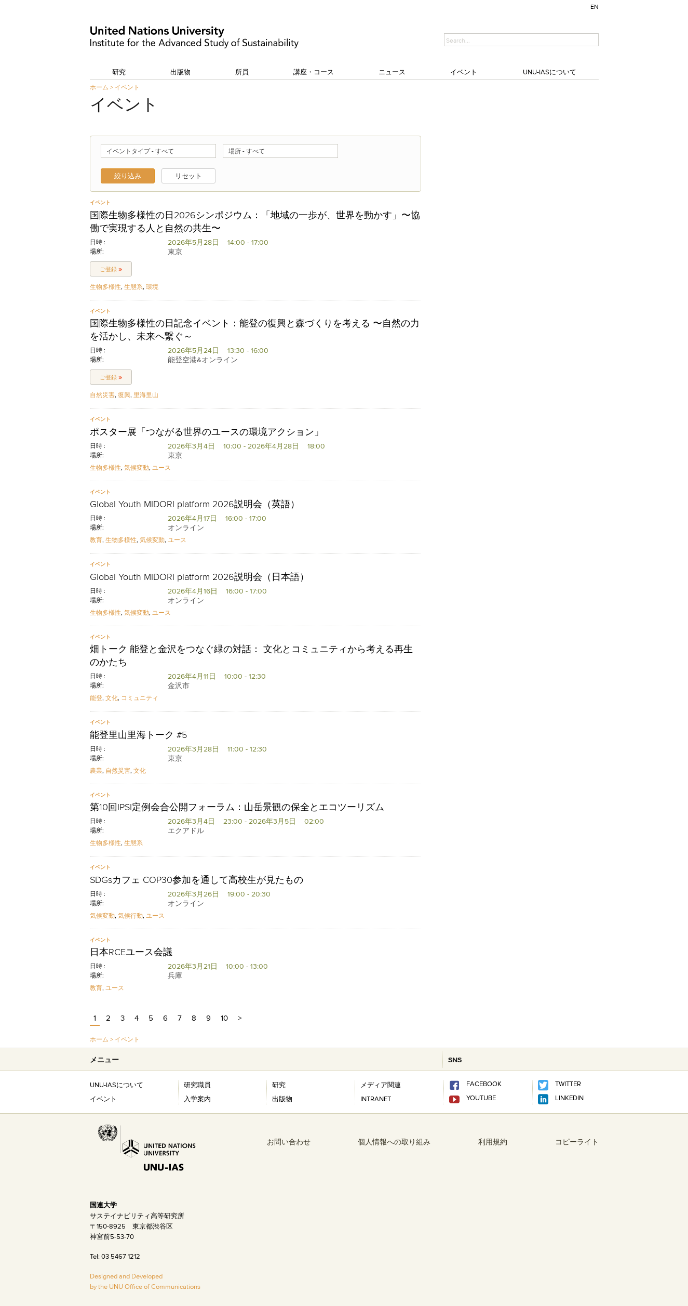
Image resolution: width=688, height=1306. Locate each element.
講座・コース (313, 71)
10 (224, 1017)
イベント (463, 71)
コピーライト (577, 1141)
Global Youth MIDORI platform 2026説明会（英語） (195, 504)
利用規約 (492, 1141)
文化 (111, 697)
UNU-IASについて (549, 71)
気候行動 (130, 915)
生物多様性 (105, 286)
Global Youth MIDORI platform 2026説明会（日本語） (199, 577)
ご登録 (111, 269)
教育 (96, 539)
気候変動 (136, 467)
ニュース (392, 71)
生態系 (133, 286)
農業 (96, 770)
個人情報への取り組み (394, 1141)
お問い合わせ (289, 1141)
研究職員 (197, 1084)
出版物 (180, 71)
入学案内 (197, 1098)
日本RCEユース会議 (131, 952)
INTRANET (375, 1098)
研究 (119, 71)
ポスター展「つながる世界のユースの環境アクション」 (206, 432)
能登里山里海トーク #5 (138, 735)
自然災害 (102, 394)
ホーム (99, 87)
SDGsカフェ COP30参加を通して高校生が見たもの (196, 880)
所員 (242, 71)
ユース (161, 467)
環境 (152, 286)
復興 (124, 394)
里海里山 (145, 394)
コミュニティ (139, 697)
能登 (96, 697)
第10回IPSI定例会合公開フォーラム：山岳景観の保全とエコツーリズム (237, 807)
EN (594, 6)
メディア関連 (380, 1084)
